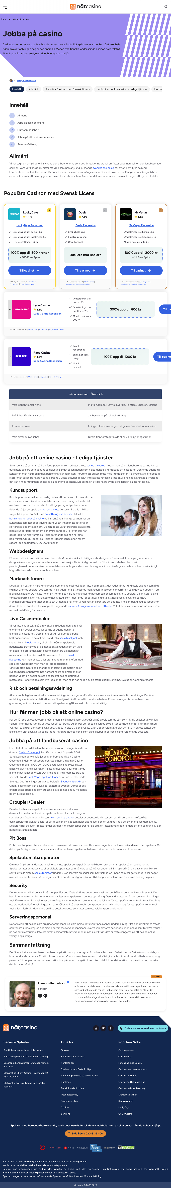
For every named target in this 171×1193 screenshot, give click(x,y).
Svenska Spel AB (71, 781)
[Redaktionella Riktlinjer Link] (73, 1088)
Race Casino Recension (47, 361)
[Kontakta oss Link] (67, 1063)
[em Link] (45, 996)
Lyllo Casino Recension (47, 313)
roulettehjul (33, 642)
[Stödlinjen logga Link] (56, 1148)
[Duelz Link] (70, 214)
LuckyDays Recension (30, 225)
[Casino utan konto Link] (127, 1076)
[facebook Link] (111, 1028)
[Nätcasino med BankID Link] (130, 1063)
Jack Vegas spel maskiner (43, 777)
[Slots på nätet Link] (125, 1101)
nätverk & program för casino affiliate (90, 606)
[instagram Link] (96, 1028)
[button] (7, 7)
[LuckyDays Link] (14, 214)
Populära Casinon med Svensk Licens (68, 89)
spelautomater (43, 872)
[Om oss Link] (65, 1050)
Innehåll (17, 89)
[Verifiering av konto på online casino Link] (79, 1076)
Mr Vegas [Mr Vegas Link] (140, 212)
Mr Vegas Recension (141, 225)
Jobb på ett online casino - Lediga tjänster (122, 89)
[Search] (164, 7)
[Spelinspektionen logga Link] (96, 1148)
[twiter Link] (103, 1028)
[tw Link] (40, 996)
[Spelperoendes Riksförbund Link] (82, 1148)
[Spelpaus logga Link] (69, 1148)
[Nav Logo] (85, 6)
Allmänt (33, 89)
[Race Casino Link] (21, 356)
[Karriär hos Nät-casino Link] (72, 1056)
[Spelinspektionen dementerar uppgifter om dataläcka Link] (28, 1065)
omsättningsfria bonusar (59, 514)
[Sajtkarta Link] (65, 1114)
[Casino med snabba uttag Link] (131, 1088)
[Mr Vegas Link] (126, 214)
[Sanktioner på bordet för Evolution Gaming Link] (26, 1056)
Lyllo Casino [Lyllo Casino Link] (41, 305)
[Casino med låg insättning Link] (131, 1082)
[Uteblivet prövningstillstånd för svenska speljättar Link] (28, 1085)
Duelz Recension (85, 225)
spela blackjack (68, 638)
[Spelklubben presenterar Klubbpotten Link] (23, 1050)
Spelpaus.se (14, 284)
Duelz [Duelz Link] (82, 212)
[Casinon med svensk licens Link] (132, 1069)
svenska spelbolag (103, 167)
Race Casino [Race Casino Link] (41, 353)
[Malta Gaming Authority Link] (109, 1148)
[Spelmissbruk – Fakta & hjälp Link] (76, 1069)
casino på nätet (96, 465)
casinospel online (48, 509)
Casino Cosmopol (29, 752)
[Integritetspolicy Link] (69, 1095)
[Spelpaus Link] (66, 1082)
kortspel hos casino (62, 817)
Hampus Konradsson (26, 80)
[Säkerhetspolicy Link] (69, 1101)
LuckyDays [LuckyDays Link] (30, 212)
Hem (4, 19)
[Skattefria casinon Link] (127, 1095)
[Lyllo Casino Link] (21, 309)
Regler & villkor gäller (27, 284)
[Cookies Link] (65, 1107)
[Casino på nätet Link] (126, 1050)
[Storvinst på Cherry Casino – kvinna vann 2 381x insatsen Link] (28, 1075)
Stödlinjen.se (33, 282)
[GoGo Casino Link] (125, 1114)
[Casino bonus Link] (125, 1056)
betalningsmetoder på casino (26, 518)
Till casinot (30, 271)
